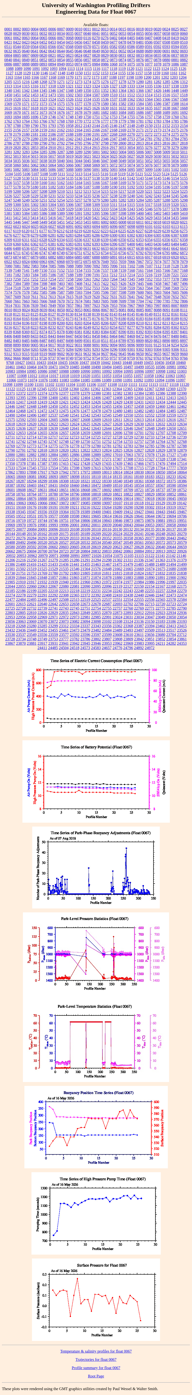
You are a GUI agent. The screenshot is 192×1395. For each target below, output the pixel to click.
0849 (26, 60)
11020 (85, 376)
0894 (52, 64)
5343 (131, 209)
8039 (43, 310)
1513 (140, 95)
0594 (175, 47)
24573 (85, 648)
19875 (139, 520)
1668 (184, 108)
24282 (171, 643)
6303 (140, 235)
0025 (175, 29)
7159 (122, 270)
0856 (78, 60)
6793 (148, 253)
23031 (128, 617)
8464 (114, 336)
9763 (157, 358)
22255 (150, 591)
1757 (149, 117)
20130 (117, 529)
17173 (32, 459)
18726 (150, 490)
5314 (122, 205)
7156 (96, 270)
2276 (184, 134)
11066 (11, 380)
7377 (166, 279)
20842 (117, 551)
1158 (148, 73)
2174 (166, 130)
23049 (160, 617)
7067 (140, 262)
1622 (61, 108)
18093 (53, 477)
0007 (61, 29)
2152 (166, 126)
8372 (35, 332)
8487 (43, 341)
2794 (70, 143)
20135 (149, 529)
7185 (43, 275)
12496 (32, 415)
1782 (149, 121)
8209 (131, 323)
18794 (64, 494)
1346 (52, 90)
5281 (114, 200)
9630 (70, 354)
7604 (166, 292)
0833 (140, 55)
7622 (105, 297)
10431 (31, 363)
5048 (114, 161)
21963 (96, 582)
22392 (96, 595)
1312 (184, 82)
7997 (158, 305)
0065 (43, 38)
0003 (26, 29)
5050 (131, 161)
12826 (128, 450)
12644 (107, 428)
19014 (128, 499)
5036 (26, 161)
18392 (21, 485)
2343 (78, 139)
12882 (32, 455)
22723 (171, 604)
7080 (8, 266)
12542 (85, 415)
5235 (87, 196)
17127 (171, 455)
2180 (26, 134)
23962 (117, 643)
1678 (78, 112)
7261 (87, 279)
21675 (160, 569)
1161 (173, 73)
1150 (78, 73)
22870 (107, 613)
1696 (35, 117)
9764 (166, 358)
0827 (87, 55)
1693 (8, 117)
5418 (69, 218)
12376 (53, 393)
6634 (114, 248)
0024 (166, 29)
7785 (166, 301)
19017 (139, 499)
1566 (166, 99)
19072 (64, 503)
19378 (75, 512)
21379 (182, 560)
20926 (182, 551)
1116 (96, 69)
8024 (26, 310)
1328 (122, 86)
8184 (149, 319)
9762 (148, 358)
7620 (96, 297)
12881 (21, 455)
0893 (43, 64)
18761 (21, 494)
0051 (105, 33)
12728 (117, 437)
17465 (128, 463)
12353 (53, 389)
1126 (182, 69)
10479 (64, 367)
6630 (78, 248)
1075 (131, 64)
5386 (43, 213)
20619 (96, 547)
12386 (160, 393)
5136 (78, 178)
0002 (17, 29)
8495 (52, 341)
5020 (78, 156)
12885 (64, 455)
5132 (43, 178)
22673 (85, 604)
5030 (158, 156)
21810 (96, 573)
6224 (113, 231)
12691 (107, 433)
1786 (184, 121)
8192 (184, 319)
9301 (131, 349)
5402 (158, 213)
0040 (87, 33)
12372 (21, 393)
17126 (160, 455)
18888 (42, 499)
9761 (140, 358)
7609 (17, 297)
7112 (157, 266)
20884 (139, 551)
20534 (96, 542)
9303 (149, 349)
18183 (149, 477)
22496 (42, 599)
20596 (42, 547)
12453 (85, 406)
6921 (184, 257)
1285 (166, 82)
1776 (96, 121)
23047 (150, 617)
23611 (139, 635)
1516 (166, 95)
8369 (26, 332)
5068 (87, 165)
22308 (64, 595)
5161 (52, 183)
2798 (105, 143)
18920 (64, 499)
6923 (17, 262)
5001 (96, 152)
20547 (117, 542)
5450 (52, 222)
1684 (122, 112)
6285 (87, 235)
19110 (128, 503)
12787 (171, 446)
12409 (128, 398)
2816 (166, 143)
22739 (42, 608)
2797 (96, 143)
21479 (128, 564)
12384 (139, 393)
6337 (87, 240)
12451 (64, 406)
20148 (21, 534)
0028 (8, 33)
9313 (17, 354)
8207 (114, 323)
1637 (158, 108)
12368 (160, 389)
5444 (184, 218)
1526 (70, 99)
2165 (87, 130)
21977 (128, 582)
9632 (87, 354)
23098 (96, 621)
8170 (52, 319)
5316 (140, 205)
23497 (139, 630)
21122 (149, 556)
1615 (8, 108)
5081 (8, 169)
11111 (133, 384)
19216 (85, 507)
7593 (78, 292)
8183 (140, 319)
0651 (114, 51)
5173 (158, 183)
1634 (140, 108)
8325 (184, 327)
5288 (166, 200)
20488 (10, 542)
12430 (128, 402)
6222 (96, 231)
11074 (32, 380)
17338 (171, 459)
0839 (184, 55)
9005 (35, 345)
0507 (158, 42)
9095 (122, 345)
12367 (149, 389)
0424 (35, 42)
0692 (175, 51)
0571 (96, 47)
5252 (52, 200)
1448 (175, 90)
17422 (75, 463)
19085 (85, 503)
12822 (85, 450)
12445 (182, 402)
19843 (107, 520)
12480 (117, 411)
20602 (53, 547)
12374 (42, 393)
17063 (128, 455)
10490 (96, 367)
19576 (42, 516)
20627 (128, 547)
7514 (8, 288)
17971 (75, 472)
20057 (160, 525)
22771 (150, 608)
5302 (35, 205)
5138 (96, 178)
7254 (52, 279)
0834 (149, 55)
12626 (96, 424)
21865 (75, 578)
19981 (42, 525)
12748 (64, 441)
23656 (149, 635)
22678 (96, 604)
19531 (32, 516)
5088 (70, 169)
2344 (87, 139)
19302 (149, 507)
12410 (139, 398)
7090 (87, 266)
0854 (61, 60)
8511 (105, 341)
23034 (139, 617)
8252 (96, 327)
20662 (10, 551)
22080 (64, 586)
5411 (8, 218)
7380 (184, 279)
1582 (122, 104)
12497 (42, 415)
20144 (10, 534)
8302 (175, 327)
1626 (96, 108)
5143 (140, 178)
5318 (157, 205)
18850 (160, 494)
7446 (149, 284)
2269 (122, 134)
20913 (160, 551)
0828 (96, 55)
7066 (131, 262)
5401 (149, 213)
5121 (139, 174)
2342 (70, 139)
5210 (61, 191)
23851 (150, 639)
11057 (138, 376)
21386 (10, 564)
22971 (53, 617)
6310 (17, 240)
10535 (150, 367)
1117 (105, 69)
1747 (61, 117)
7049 (105, 262)
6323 (34, 240)
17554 (53, 468)
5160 (43, 183)
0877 (149, 60)
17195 (53, 459)
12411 (149, 398)
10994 (117, 371)
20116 (106, 529)
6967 (52, 262)
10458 (170, 363)
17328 (160, 459)
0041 (96, 33)
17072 (139, 455)
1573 (43, 104)
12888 (85, 455)
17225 (64, 459)
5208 (43, 191)
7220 (166, 275)
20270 (182, 534)
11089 (106, 380)
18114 (106, 477)
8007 (175, 305)
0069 (78, 38)
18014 (117, 472)
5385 (35, 213)
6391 (78, 244)
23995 (150, 643)
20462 (182, 538)
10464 (32, 367)
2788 (26, 143)
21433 (53, 564)
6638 (140, 248)
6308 (184, 235)
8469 (131, 336)
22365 (75, 595)
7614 (61, 297)
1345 (43, 90)
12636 (21, 428)
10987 (53, 371)
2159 (43, 130)
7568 (166, 288)
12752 (107, 441)
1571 (26, 104)
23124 (128, 621)
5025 (114, 156)
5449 (43, 222)
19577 (53, 516)
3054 (131, 148)
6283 (70, 235)
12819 (53, 450)
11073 (22, 380)
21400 (21, 564)
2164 (78, 130)
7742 (149, 301)
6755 (113, 253)
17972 (85, 472)
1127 (9, 73)
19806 (85, 520)
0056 (149, 33)
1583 (131, 104)
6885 (78, 257)
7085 (52, 266)
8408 (17, 336)
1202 (165, 77)
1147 (53, 73)
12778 (75, 446)
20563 (150, 542)
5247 (8, 200)
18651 (64, 490)
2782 (158, 139)
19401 (107, 512)
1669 (8, 112)
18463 (85, 485)
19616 (117, 516)
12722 (64, 437)
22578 (171, 599)
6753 (96, 253)
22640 (42, 604)
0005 (43, 29)
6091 (70, 226)
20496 (32, 542)
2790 (43, 143)
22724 (182, 604)
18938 (85, 499)
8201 (70, 323)
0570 (87, 47)
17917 (42, 472)
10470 (42, 367)
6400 (131, 244)
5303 (43, 205)
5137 (87, 178)
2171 (140, 130)
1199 (138, 77)
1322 (78, 86)
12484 (160, 411)
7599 (131, 292)
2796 (87, 143)
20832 (96, 551)
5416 (52, 218)
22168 (171, 586)
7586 (52, 292)
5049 (122, 161)
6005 (114, 222)
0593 (166, 47)
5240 (131, 196)
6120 (26, 231)
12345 (42, 389)
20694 (32, 551)
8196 (26, 323)
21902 (182, 578)
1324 (96, 86)
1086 (175, 64)
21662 (117, 569)
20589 (21, 547)
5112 (70, 174)
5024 (105, 156)
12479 (107, 411)
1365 (131, 90)
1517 (175, 95)
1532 (78, 99)
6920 (175, 257)
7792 (175, 301)
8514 (113, 341)
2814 (149, 143)
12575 (10, 420)
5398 (122, 213)
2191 (96, 134)
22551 (117, 599)
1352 (105, 90)
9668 (26, 358)
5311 (113, 205)
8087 (149, 310)
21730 (10, 573)
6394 (105, 244)
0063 (26, 38)
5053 (158, 161)
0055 (140, 33)
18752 (182, 490)
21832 (160, 573)
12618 (10, 424)
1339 (184, 86)
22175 (182, 586)
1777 (105, 121)
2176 (184, 130)
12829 (160, 450)
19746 (53, 520)
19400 (96, 512)
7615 (69, 297)
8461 (105, 336)
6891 (114, 257)
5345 (140, 209)
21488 (150, 564)
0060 (184, 33)
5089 (78, 169)
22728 (21, 608)
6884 (70, 257)
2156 (17, 130)
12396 (32, 398)
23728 (10, 639)
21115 (139, 556)
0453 (52, 42)
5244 (166, 196)
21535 (64, 569)
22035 (182, 582)
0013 (105, 29)
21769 (42, 573)
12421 (64, 402)
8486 (35, 341)
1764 (26, 121)
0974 (78, 64)
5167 (105, 183)
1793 (52, 126)
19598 (75, 516)
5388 (52, 213)
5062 (35, 165)
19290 (128, 507)
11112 (143, 384)
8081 (122, 310)
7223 (8, 279)
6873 (8, 257)
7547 (61, 288)
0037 (78, 33)
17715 (139, 468)
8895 (175, 341)
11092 (138, 380)
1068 (114, 64)
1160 (165, 73)
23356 (107, 626)
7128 (175, 266)
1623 (70, 108)
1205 (8, 82)
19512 (21, 516)
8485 (26, 341)
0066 (52, 38)
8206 (105, 323)
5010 (175, 152)
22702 (128, 604)
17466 (139, 463)
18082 (42, 477)
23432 (10, 630)
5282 (122, 200)
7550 (78, 288)
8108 (175, 310)
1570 (17, 104)
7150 (43, 270)
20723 (64, 551)
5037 (35, 161)
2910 (52, 148)
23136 (139, 621)
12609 (96, 420)
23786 (85, 639)
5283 (131, 200)
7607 (8, 297)
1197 (121, 77)
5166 (96, 183)
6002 (105, 222)
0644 (61, 51)
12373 (32, 393)
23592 (75, 635)
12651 (182, 428)
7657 (184, 297)
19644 (150, 516)
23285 (42, 626)
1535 (96, 99)
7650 (166, 297)
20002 (85, 525)
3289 (78, 152)
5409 (175, 213)
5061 (26, 165)
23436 (21, 630)
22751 (85, 608)
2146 (114, 126)
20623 (117, 547)
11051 (96, 376)
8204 (87, 323)
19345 (21, 512)
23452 (42, 630)
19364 (64, 512)
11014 (43, 376)
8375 (52, 332)
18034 (150, 472)
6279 (35, 235)
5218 (131, 191)
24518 (74, 648)
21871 (85, 578)
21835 (171, 573)
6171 (34, 231)
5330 (78, 209)
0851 (35, 60)
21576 (96, 569)
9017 (52, 345)
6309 (8, 240)
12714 (31, 437)
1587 (166, 104)
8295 (166, 327)
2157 (26, 130)
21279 (53, 560)
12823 (96, 450)
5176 (184, 183)
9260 (17, 349)
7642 (140, 297)
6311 (26, 240)
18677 (96, 490)
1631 (114, 108)
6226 (131, 231)
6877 (26, 257)
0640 (26, 51)
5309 (96, 205)
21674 (150, 569)
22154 (149, 586)
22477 (10, 599)
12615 (160, 420)
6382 (61, 244)
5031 (166, 156)
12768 (182, 441)
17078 (150, 455)
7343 (122, 279)
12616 (171, 420)
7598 (122, 292)
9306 (175, 349)
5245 (175, 196)
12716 (42, 437)
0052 (114, 33)
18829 (150, 494)
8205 (96, 323)
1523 (43, 99)
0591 (148, 47)
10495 (117, 367)
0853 (52, 60)
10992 (107, 371)
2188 (70, 134)
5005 (131, 152)
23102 (107, 621)
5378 (175, 209)
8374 (43, 332)
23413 (171, 626)
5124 (166, 174)
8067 (105, 310)
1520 (17, 99)
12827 (139, 450)
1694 (17, 117)
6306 (166, 235)
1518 (184, 95)
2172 (149, 130)
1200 (148, 77)
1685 (131, 112)
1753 (114, 117)
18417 (42, 485)
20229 (128, 534)
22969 (42, 617)
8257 (122, 327)
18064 (182, 472)
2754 (140, 139)
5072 (114, 165)
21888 (139, 578)
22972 (64, 617)
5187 (87, 187)
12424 (85, 402)
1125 (173, 69)
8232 (52, 327)
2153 (175, 126)
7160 (131, 270)
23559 (53, 635)
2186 (52, 134)
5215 (105, 191)
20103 (64, 529)
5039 (52, 161)
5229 (35, 196)
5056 (175, 161)
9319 (43, 354)
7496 (184, 284)
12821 (75, 450)
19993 (53, 525)
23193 (182, 621)
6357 (175, 240)
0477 (114, 42)
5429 (148, 218)
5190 (114, 187)
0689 (149, 51)
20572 (160, 542)
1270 (52, 82)
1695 (26, 117)
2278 (17, 139)
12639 (53, 428)
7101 (122, 266)
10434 (52, 363)
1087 (184, 64)
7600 (140, 292)
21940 (64, 582)
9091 (96, 345)
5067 (78, 165)
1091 (36, 69)
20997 (86, 556)
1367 (149, 90)
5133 (52, 178)
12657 (64, 433)
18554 (139, 485)
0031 (35, 33)
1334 (140, 86)
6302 (131, 235)
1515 (157, 95)
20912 (150, 551)
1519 (8, 99)
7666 (43, 301)
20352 (107, 538)
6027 (52, 226)
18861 (182, 494)
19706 (182, 516)
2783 (166, 139)
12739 (182, 437)
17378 (21, 463)
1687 (149, 112)
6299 (105, 235)
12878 (171, 450)
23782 (75, 639)
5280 (105, 200)
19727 (32, 520)
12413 (171, 398)
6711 (17, 253)
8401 (184, 332)
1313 (8, 86)
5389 (61, 213)
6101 (149, 226)
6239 (166, 231)
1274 (87, 82)
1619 (43, 108)
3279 (175, 148)
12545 (107, 415)
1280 (140, 82)
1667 (175, 108)
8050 (61, 310)
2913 (78, 148)
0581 (105, 47)
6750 (69, 253)
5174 (166, 183)
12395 (21, 398)
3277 (157, 148)
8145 (131, 314)
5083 (26, 169)
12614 (149, 420)
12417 (21, 402)
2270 (131, 134)
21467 (107, 564)
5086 (52, 169)
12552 (150, 415)
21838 (182, 573)
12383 (128, 393)
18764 (32, 494)
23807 (107, 639)
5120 (130, 174)
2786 (8, 143)
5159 (35, 183)
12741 (10, 441)
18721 (139, 490)
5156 (8, 183)
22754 (96, 608)
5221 (148, 191)
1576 (70, 104)
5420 (87, 218)
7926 (105, 305)
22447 (160, 595)
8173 (70, 319)
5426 (140, 218)
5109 (53, 174)
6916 (140, 257)
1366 (140, 90)
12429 (117, 402)
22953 (10, 617)
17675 (117, 468)
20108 (75, 529)
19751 (64, 520)
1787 (8, 126)
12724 (85, 437)
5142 (131, 178)
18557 (150, 485)
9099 (140, 345)
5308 (87, 205)
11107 (102, 384)
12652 (10, 433)
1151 (87, 73)
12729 (128, 437)
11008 (22, 376)
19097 (107, 503)
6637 (131, 248)
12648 (150, 428)
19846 (117, 520)
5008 (158, 152)
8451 (87, 336)
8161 (175, 314)
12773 (32, 446)
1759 (166, 117)
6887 (87, 257)
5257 (78, 200)
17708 (128, 468)
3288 (70, 152)
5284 (140, 200)
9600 (52, 354)
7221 (175, 275)
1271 (61, 82)
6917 (149, 257)
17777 (171, 468)
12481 (128, 411)
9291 (87, 349)
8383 (96, 332)
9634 (96, 354)
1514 (148, 95)
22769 (139, 608)
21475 (117, 564)
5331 (87, 209)
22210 (53, 591)
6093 (87, 226)
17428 (85, 463)
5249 (26, 200)
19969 (10, 525)
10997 (150, 371)
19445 (171, 512)
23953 (107, 643)
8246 (78, 327)
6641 (166, 248)
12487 (182, 411)
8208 (122, 323)
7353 (158, 279)
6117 (8, 231)
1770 (78, 121)
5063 (43, 165)
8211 (148, 323)
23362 (117, 626)
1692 (184, 112)
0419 (175, 38)
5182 (52, 187)
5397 (114, 213)
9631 (78, 354)
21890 (150, 578)
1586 (158, 104)
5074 (131, 165)
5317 (148, 205)
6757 (131, 253)
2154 (184, 126)
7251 (26, 279)
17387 (42, 463)
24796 (128, 648)
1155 (122, 73)
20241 (139, 534)
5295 (175, 200)
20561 (139, 542)
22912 (139, 613)
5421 (96, 218)
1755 (131, 117)
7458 (158, 284)
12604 (42, 420)
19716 (10, 520)
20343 (96, 538)
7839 (35, 305)
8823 (157, 341)
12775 (53, 446)
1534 (87, 99)
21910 (21, 582)
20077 (21, 529)
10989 (75, 371)
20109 (85, 529)
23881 (32, 643)
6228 (148, 231)
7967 (131, 305)
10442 (106, 363)
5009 (166, 152)
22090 (85, 586)
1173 (95, 77)
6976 (96, 262)
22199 (32, 591)
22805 (21, 613)
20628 (139, 547)
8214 (175, 323)
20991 (75, 556)
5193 (140, 187)
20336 (85, 538)
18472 (96, 485)
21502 (21, 569)
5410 (184, 213)
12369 (171, 389)
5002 (105, 152)
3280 (184, 148)
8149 (148, 314)
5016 (43, 156)
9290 (78, 349)
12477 (85, 411)
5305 (61, 205)
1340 (8, 90)
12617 (182, 420)
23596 (85, 635)
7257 (61, 279)
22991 (107, 617)
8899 (17, 345)
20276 (21, 538)
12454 (96, 406)
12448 (32, 406)
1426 (158, 90)
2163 (70, 130)
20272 (10, 538)
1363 (114, 90)
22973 (75, 617)
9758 (122, 358)
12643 (96, 428)
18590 (171, 485)
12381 (107, 393)
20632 (150, 547)
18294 (32, 481)
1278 (122, 82)
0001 (8, 29)
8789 (122, 341)
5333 (105, 209)
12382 (117, 393)
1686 (140, 112)
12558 (160, 415)
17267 (96, 459)
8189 (175, 319)
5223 (166, 191)
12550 (128, 415)
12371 (10, 393)
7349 (140, 279)
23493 (128, 630)
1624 (78, 108)
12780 (96, 446)
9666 (17, 358)
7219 (157, 275)
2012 (78, 126)
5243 (158, 196)
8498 (70, 341)
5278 (87, 200)
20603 (64, 547)
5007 (149, 152)
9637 (105, 354)
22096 (107, 586)
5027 (131, 156)
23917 (42, 643)
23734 (21, 639)
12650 (171, 428)
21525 (42, 569)
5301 (26, 205)
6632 (96, 248)
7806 (184, 301)
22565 (160, 599)
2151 (158, 126)
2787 (17, 143)
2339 (43, 139)
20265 (171, 534)
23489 (117, 630)
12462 (182, 406)
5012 (8, 156)
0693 (184, 51)
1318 (52, 86)
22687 (107, 604)
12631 (150, 424)
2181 (35, 134)
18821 (117, 494)
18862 (10, 499)
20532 (85, 542)
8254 (114, 327)
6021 (184, 222)
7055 (114, 262)
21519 (32, 569)
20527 (64, 542)
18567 (160, 485)
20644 (171, 547)
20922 (171, 551)
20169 (53, 534)
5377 (166, 209)
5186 (78, 187)
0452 (43, 42)
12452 (75, 406)
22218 (75, 591)
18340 (117, 481)
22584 (182, 599)
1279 (131, 82)
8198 (43, 323)
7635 (122, 297)
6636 (122, 248)
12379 (85, 393)
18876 (32, 499)
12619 (21, 424)
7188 (70, 275)
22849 (85, 613)
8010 (8, 310)
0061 (8, 38)
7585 (43, 292)
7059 (122, 262)
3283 (26, 152)
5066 (70, 165)
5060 (17, 165)
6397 (122, 244)
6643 (184, 248)
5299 (8, 205)
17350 (10, 463)
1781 (140, 121)
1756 (140, 117)
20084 (32, 529)
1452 (26, 95)
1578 (87, 104)
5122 (148, 174)
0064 (35, 38)
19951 (182, 520)
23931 (53, 643)
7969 (140, 305)
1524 (52, 99)
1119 (122, 69)
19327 (182, 507)
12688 (96, 433)
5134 (61, 178)
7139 (8, 270)
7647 (148, 297)
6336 (78, 240)
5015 (35, 156)
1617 (26, 108)
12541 (75, 415)
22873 (117, 613)
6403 (149, 244)
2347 (114, 139)
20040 (117, 525)
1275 (96, 82)
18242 (182, 477)
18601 (10, 490)
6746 (34, 253)
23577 (64, 635)
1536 (105, 99)
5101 (166, 169)
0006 (52, 29)
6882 (52, 257)
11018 (64, 376)
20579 (182, 542)
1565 (158, 99)
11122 (10, 389)
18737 (160, 490)
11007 (11, 376)
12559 (171, 415)
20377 (150, 538)
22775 (160, 608)
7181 (8, 275)
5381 (8, 213)
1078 (158, 64)
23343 (96, 626)
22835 (64, 613)
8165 (26, 319)
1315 (26, 86)
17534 (21, 468)
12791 (21, 450)
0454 (61, 42)
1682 (105, 112)
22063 (42, 586)
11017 (53, 376)
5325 (35, 209)
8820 (148, 341)
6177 (43, 231)
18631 (42, 490)
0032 (43, 33)
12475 (64, 411)
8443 (52, 336)
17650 (107, 468)
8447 (70, 336)
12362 (96, 389)
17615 (96, 468)
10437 (84, 363)
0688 (140, 51)
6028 (61, 226)
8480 (175, 336)
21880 (117, 578)
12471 (32, 411)
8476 (158, 336)
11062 (159, 376)
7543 (43, 288)
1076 (140, 64)
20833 (107, 551)
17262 (75, 459)
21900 (171, 578)
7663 (26, 301)
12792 (32, 450)
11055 (127, 376)
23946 (96, 643)
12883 (42, 455)
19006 (117, 499)
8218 (26, 327)
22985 (96, 617)
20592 (32, 547)
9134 (166, 345)
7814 (8, 305)
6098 (131, 226)
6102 (158, 226)
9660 (184, 354)
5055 (166, 161)
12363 (106, 389)
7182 (17, 275)
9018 (61, 345)
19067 (53, 503)
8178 (105, 319)
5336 (122, 209)
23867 (10, 643)
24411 (42, 648)
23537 (21, 635)
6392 (87, 244)
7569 (175, 288)
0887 (17, 64)
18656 (75, 490)
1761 (184, 117)
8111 (184, 310)
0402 (113, 38)
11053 (106, 376)
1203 (174, 77)
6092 (78, 226)
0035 (70, 33)
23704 (171, 635)
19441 (150, 512)
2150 (149, 126)
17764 (160, 468)
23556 (42, 635)
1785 (175, 121)
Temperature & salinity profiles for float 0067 (96, 1351)
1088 (10, 69)
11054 (117, 376)
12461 (171, 406)
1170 (69, 77)
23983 (139, 643)
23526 (182, 630)
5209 (52, 191)
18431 (53, 485)
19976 (32, 525)
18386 (182, 481)
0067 (61, 38)
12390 (182, 393)
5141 (122, 178)
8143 (113, 314)
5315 (131, 205)
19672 (160, 516)
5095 (131, 169)
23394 (150, 626)
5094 (122, 169)
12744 (32, 441)
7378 (175, 279)
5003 (114, 152)
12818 (42, 450)
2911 (61, 148)
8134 (78, 314)
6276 (8, 235)
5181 (43, 187)
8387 (114, 332)
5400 (140, 213)
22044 (10, 586)
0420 (184, 38)
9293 (96, 349)
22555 (139, 599)
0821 (52, 55)
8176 (96, 319)
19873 (128, 520)
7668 (52, 301)
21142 (171, 556)
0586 (131, 47)
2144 (96, 126)
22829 (53, 613)
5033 (184, 156)
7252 (35, 279)
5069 (96, 165)
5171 (140, 183)
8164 (17, 319)
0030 (26, 33)
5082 (17, 169)
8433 (35, 336)
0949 (61, 64)
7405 (70, 284)
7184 (35, 275)
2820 (17, 148)
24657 (106, 648)
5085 (43, 169)
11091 (127, 380)
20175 (64, 534)
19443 (160, 512)
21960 (85, 582)
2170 (131, 130)
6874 (17, 257)
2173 (158, 130)
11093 (149, 380)
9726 (43, 358)
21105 (128, 556)
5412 (17, 218)
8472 (140, 336)
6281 (52, 235)
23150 (150, 621)
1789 (26, 126)
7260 (78, 279)
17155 (10, 459)
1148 (61, 73)
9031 (78, 345)
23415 (182, 626)
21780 (53, 573)
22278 (21, 595)
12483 (150, 411)
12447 (21, 406)
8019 (17, 310)
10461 (10, 367)
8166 (35, 319)
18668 (85, 490)
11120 (184, 384)
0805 (17, 55)
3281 (8, 152)
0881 (175, 60)
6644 (8, 253)
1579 (96, 104)
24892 (139, 648)
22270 (182, 591)
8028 (35, 310)
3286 (52, 152)
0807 (26, 55)
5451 (61, 222)
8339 (8, 332)
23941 (64, 643)
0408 (157, 38)
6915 (131, 257)
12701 (139, 433)
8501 (87, 341)
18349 (128, 481)
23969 (128, 643)
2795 (78, 143)
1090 (27, 69)
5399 (131, 213)
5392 (87, 213)
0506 (149, 42)
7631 (113, 297)
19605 (96, 516)
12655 (42, 433)
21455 (85, 564)
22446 (150, 595)
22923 (160, 613)
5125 (174, 174)
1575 (61, 104)
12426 (96, 402)
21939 (53, 582)
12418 (32, 402)
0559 (26, 47)
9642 (114, 354)
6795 (166, 253)
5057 (184, 161)
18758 (10, 494)
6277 (17, 235)
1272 (70, 82)
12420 (53, 402)
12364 (117, 389)
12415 (182, 398)
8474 (149, 336)
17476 (160, 463)
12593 (32, 420)
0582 (113, 47)
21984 (139, 582)
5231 (52, 196)
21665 (128, 569)
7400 (52, 284)
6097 (122, 226)
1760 (175, 117)
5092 (105, 169)
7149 (35, 270)
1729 (43, 117)
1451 (17, 95)
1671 (26, 112)
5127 (8, 178)
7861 (78, 305)
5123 (157, 174)
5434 (166, 218)
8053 (78, 310)
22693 (117, 604)
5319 (166, 205)
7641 (131, 297)
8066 (96, 310)
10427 (20, 363)
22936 (182, 613)
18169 (139, 477)
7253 (43, 279)
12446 (10, 406)
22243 (128, 591)
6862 (175, 253)
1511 (122, 95)
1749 (78, 117)
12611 (117, 420)
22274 (10, 595)
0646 (78, 51)
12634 (182, 424)
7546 (52, 288)
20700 (42, 551)
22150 (139, 586)
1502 (70, 95)
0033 (52, 33)
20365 (139, 538)
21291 (85, 560)
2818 (184, 143)
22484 (21, 599)
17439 (117, 463)
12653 (21, 433)
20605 (75, 547)
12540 (64, 415)
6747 (43, 253)
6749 (61, 253)
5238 (114, 196)
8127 (52, 314)
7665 (35, 301)
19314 (160, 507)
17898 (32, 472)
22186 (21, 591)
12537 (53, 415)
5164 (78, 183)
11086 (96, 380)
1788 (17, 126)
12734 (160, 437)
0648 (87, 51)
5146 (166, 178)
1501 (61, 95)
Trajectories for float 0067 (96, 1359)
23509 (150, 630)
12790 (10, 450)
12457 (128, 406)
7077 (166, 262)
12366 (138, 389)
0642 (43, 51)
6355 (157, 240)
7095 (105, 266)
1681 (96, 112)
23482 (96, 630)
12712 (21, 437)
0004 (35, 29)
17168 (21, 459)
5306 (70, 205)
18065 (10, 477)
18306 (53, 481)
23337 (85, 626)
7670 (61, 301)
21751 (21, 573)
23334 (75, 626)
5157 (17, 183)
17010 (117, 455)
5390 (70, 213)
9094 (114, 345)
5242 (149, 196)
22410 (117, 595)
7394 (35, 284)
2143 (87, 126)
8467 (122, 336)
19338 (10, 512)
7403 (61, 284)
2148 (131, 126)
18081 (32, 477)
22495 (32, 599)
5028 (140, 156)
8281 (149, 327)
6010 (131, 222)
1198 (130, 77)
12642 (85, 428)
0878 (158, 60)
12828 (150, 450)
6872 (184, 253)
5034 (8, 161)
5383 (17, 213)
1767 (52, 121)
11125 (21, 389)
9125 (158, 345)
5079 (175, 165)
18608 (21, 490)
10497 (128, 367)
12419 (42, 402)
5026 (122, 156)
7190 (87, 275)
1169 (61, 77)
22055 (21, 586)
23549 (32, 635)
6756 (122, 253)
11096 (170, 380)
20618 (85, 547)
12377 (64, 393)
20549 (128, 542)
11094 (159, 380)
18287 (21, 481)
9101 (149, 345)
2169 (122, 130)
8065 (87, 310)
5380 (184, 209)
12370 (181, 389)
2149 (140, 126)
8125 (34, 314)
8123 (26, 314)
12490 (10, 415)
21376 (171, 560)
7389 (26, 284)
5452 (70, 222)
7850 (61, 305)
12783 (128, 446)
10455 (149, 363)
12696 (117, 433)
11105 (81, 384)
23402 (160, 626)
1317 (43, 86)
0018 (140, 29)
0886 (8, 64)
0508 (166, 42)
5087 (61, 169)
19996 (64, 525)
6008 (122, 222)
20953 (21, 556)
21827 (149, 573)
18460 (75, 485)
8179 (114, 319)
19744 (42, 520)
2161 (52, 130)
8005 (166, 305)
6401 (140, 244)
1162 (182, 73)
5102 (175, 169)
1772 (87, 121)
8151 (157, 314)
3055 (140, 148)
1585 (149, 104)
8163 (8, 319)
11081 (53, 380)
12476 (75, 411)
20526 (53, 542)
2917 (113, 148)
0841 (17, 60)
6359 (8, 244)
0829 (105, 55)
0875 (131, 60)
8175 (87, 319)
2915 (96, 148)
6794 (157, 253)
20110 (96, 529)
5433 (157, 218)
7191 (96, 275)
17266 (85, 459)
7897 (87, 305)
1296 (175, 82)
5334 (114, 209)
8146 (140, 314)
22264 (171, 591)
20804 (85, 551)
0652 (122, 51)
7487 (175, 284)
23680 (160, 635)
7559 (131, 288)
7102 (131, 266)
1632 (122, 108)
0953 (70, 64)
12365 (128, 389)
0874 (122, 60)
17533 (10, 468)
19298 (139, 507)
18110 (96, 477)
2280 (35, 139)
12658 (75, 433)
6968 (61, 262)
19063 (21, 503)
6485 (184, 244)
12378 (75, 393)
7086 (61, 266)
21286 (75, 560)
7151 (52, 270)
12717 (53, 437)
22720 (160, 604)
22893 (128, 613)
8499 (78, 341)
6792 (140, 253)
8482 (8, 341)
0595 (184, 47)
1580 (105, 104)
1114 (79, 69)
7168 (184, 270)
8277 (131, 327)
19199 (64, 507)
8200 (61, 323)
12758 (150, 441)
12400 (53, 398)
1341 (17, 90)
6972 (78, 262)
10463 (21, 367)
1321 (70, 86)
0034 (61, 33)
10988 (64, 371)
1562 (131, 99)
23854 (171, 639)
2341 (61, 139)
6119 (17, 231)
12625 (85, 424)
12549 (117, 415)
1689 (166, 112)
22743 (64, 608)
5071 (105, 165)
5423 (113, 218)
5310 (105, 205)
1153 (104, 73)
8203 (78, 323)
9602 (61, 354)
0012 (96, 29)
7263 (105, 279)
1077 (149, 64)
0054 (131, 33)
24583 (96, 648)
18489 (107, 485)
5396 (105, 213)
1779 (122, 121)
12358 (63, 389)
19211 (74, 507)
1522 (35, 99)
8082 (131, 310)
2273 (158, 134)
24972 (149, 648)
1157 (139, 73)
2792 (61, 143)
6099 (140, 226)
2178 (8, 134)
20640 (160, 547)
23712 (182, 635)
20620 (107, 547)
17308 (128, 459)
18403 (32, 485)
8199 (52, 323)
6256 (175, 231)
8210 (140, 323)
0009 (70, 29)
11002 (171, 371)
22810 (32, 613)
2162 (61, 130)
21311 (128, 560)
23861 (182, 639)
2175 (175, 130)
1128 (18, 73)
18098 (75, 477)
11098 (7, 384)
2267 (105, 134)
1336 (158, 86)
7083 (35, 266)
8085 (140, 310)
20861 (128, 551)
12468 (21, 411)
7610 (26, 297)
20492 (21, 542)
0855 (70, 60)
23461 (64, 630)
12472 (42, 411)
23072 (53, 621)
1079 (166, 64)
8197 (35, 323)
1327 (114, 86)
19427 (139, 512)
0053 (122, 33)
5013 (17, 156)
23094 (85, 621)
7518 (17, 288)
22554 (128, 599)
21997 (171, 582)
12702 (150, 433)
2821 (26, 148)
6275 (184, 231)
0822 (61, 55)
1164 (18, 77)
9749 (69, 358)
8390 (122, 332)
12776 (64, 446)
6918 (158, 257)
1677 (70, 112)
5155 (184, 178)
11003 (182, 371)
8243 (70, 327)
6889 (105, 257)
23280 (32, 626)
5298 (184, 200)
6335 (69, 240)
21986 (150, 582)
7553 (96, 288)
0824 (78, 55)
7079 (184, 262)
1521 (26, 99)
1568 (184, 99)
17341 (182, 459)
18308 (64, 481)
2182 (43, 134)
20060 (182, 525)
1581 (114, 104)
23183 (160, 621)
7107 (149, 266)
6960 (35, 262)
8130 (69, 314)
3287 (61, 152)
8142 (105, 314)
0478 (122, 42)
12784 (139, 446)
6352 (131, 240)
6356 (166, 240)
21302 (117, 560)
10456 (159, 363)
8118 (8, 314)
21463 (96, 564)
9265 (35, 349)
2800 (122, 143)
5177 (8, 187)
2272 (149, 134)
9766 (184, 358)
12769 (10, 446)
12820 (64, 450)
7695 (105, 301)
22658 (75, 604)
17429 (96, 463)
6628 (61, 248)
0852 (43, 60)
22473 (171, 595)
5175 (175, 183)
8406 (8, 336)
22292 (53, 595)
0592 (157, 47)
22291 (42, 595)
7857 (70, 305)
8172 (61, 319)
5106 (26, 174)
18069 (21, 477)
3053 (122, 148)
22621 (32, 604)
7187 (61, 275)
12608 (85, 420)
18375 (171, 481)
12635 (10, 428)
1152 (96, 73)
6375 (43, 244)
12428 (107, 402)
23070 (42, 621)
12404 (85, 398)
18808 (85, 494)
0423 (26, 42)
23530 (10, 635)
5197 (175, 187)
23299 (53, 626)
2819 (8, 148)
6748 (52, 253)
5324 (26, 209)
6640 (158, 248)
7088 (70, 266)
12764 (160, 441)
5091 (96, 169)
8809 (140, 341)
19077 (75, 503)
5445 (8, 222)
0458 (96, 42)
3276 (148, 148)
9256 (184, 345)
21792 (64, 573)
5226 (8, 196)
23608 (117, 635)
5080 (184, 165)
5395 (96, 213)
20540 (107, 542)
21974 (117, 582)
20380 (160, 538)
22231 (96, 591)
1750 (87, 117)
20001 (75, 525)
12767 (171, 441)
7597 (114, 292)
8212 (157, 323)
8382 (87, 332)
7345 (131, 279)
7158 (114, 270)
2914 (87, 148)
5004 (122, 152)
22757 (117, 608)
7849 (52, 305)
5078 (166, 165)
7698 (114, 301)
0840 (8, 60)
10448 (127, 363)
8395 (166, 332)
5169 (122, 183)
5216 (113, 191)
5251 (43, 200)
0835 (158, 55)
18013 (107, 472)
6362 (35, 244)
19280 (117, 507)
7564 (149, 288)
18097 (64, 477)
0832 (131, 55)
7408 (78, 284)
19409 (117, 512)
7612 (43, 297)
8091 (166, 310)
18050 (160, 472)
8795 (131, 341)
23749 (42, 639)
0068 (70, 38)
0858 (96, 60)
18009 (96, 472)
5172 (149, 183)
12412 (160, 398)
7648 (157, 297)
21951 (75, 582)
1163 (9, 77)
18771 (42, 494)
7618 (78, 297)
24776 (117, 648)
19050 (182, 499)
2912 (69, 148)
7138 (184, 266)
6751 (78, 253)
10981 (171, 367)
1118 (113, 69)
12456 (117, 406)
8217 (17, 327)
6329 (52, 240)
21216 (21, 560)
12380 (96, 393)
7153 (70, 270)
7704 (140, 301)
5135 (70, 178)
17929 (53, 472)
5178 (17, 187)
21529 (53, 569)
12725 (96, 437)
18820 (107, 494)
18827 (139, 494)
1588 (175, 104)
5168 (114, 183)
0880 (166, 60)
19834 (96, 520)
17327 (150, 459)
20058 (171, 525)
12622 (53, 424)
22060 (32, 586)
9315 (26, 354)
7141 (26, 270)
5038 (43, 161)
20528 (75, 542)
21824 (139, 573)
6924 (26, 262)
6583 (52, 248)
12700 (128, 433)
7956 (122, 305)
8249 (87, 327)
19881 (160, 520)
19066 (42, 503)
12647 (139, 428)
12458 (139, 406)
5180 (35, 187)
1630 (105, 108)
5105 (17, 174)
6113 (175, 226)
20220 (107, 534)
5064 (52, 165)
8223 (35, 327)
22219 (85, 591)
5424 (122, 218)
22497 (53, 599)
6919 (166, 257)
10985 (32, 371)
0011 (87, 29)
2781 (149, 139)
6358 (184, 240)
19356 (42, 512)
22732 (32, 608)
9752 (87, 358)
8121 (17, 314)
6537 (35, 248)
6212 (61, 231)
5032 (175, 156)
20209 (96, 534)
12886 (75, 455)
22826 (42, 613)
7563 (140, 288)
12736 (171, 437)
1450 (8, 95)
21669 (139, 569)
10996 (139, 371)
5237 (105, 196)
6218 (69, 231)
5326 (43, 209)
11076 (43, 380)
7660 (8, 301)
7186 (52, 275)
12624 (75, 424)
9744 (61, 358)
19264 (106, 507)
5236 (96, 196)
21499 (182, 564)
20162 (42, 534)
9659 (175, 354)
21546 (75, 569)
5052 (149, 161)
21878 (107, 578)
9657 (166, 354)
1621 (52, 108)
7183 (26, 275)
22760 (128, 608)
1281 (149, 82)
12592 (21, 420)
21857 (53, 578)
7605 (175, 292)
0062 (17, 38)
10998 (160, 371)
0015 (122, 29)
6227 (140, 231)
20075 (10, 529)
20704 (53, 551)
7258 (70, 279)
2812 (131, 143)
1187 (104, 77)
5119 (121, 174)
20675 (21, 551)
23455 (53, 630)
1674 (52, 112)
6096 (114, 226)
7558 (122, 288)
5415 (43, 218)
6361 (26, 244)
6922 (8, 262)
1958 (70, 126)
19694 (171, 516)
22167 (160, 586)
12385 (150, 393)
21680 (171, 569)
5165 (87, 183)
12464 (10, 411)
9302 (140, 349)
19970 (21, 525)
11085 (85, 380)
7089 (78, 266)
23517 (171, 630)
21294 (96, 560)
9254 (175, 345)
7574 (8, 292)
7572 (184, 288)
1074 (122, 64)
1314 (17, 86)
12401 (64, 398)
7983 (149, 305)
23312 (64, 626)
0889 (35, 64)
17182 (42, 459)
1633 (131, 108)
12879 (182, 450)
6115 (184, 226)
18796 (75, 494)
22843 (75, 613)
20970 (43, 556)
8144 (122, 314)
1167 (44, 77)
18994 (107, 499)
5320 (175, 205)
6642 (175, 248)
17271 (107, 459)
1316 (35, 86)
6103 (166, 226)
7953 (114, 305)
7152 (61, 270)
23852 (160, 639)
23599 (107, 635)
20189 (85, 534)
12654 (32, 433)
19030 (160, 499)
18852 (171, 494)
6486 (8, 248)
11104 (70, 384)
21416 (32, 564)
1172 (87, 77)
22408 (107, 595)
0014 (113, 29)
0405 (131, 38)
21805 (85, 573)
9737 (52, 358)
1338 (175, 86)
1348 (70, 90)
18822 (128, 494)
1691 (175, 112)
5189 (105, 187)
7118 (166, 266)
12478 (96, 411)
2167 (105, 130)
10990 (85, 371)
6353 (140, 240)
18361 (139, 481)
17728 (150, 468)
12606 (64, 420)
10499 (139, 367)
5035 (17, 161)
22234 (107, 591)
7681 (87, 301)
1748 (70, 117)
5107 (35, 174)
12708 (171, 433)
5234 (78, 196)
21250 (32, 560)
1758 (158, 117)
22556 (150, 599)
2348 (122, 139)
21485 (139, 564)
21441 (75, 564)
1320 (61, 86)
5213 (87, 191)
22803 (10, 613)
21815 (117, 573)
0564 (34, 47)
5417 (61, 218)
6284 (78, 235)
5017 (52, 156)
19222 (96, 507)
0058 (166, 33)
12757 (139, 441)
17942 (64, 472)
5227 (17, 196)
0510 (184, 42)
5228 (26, 196)
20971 (54, 556)
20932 (11, 556)
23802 (96, 639)
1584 (140, 104)
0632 (8, 51)
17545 (32, 468)
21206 (10, 560)
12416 (10, 402)
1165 (26, 77)
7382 (8, 284)
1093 (54, 69)
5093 (114, 169)
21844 (21, 578)
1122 (148, 69)
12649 (160, 428)
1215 (17, 82)
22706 (139, 604)
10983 (10, 371)
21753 (32, 573)
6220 (87, 231)
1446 (166, 90)
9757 (113, 358)
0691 (166, 51)
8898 (8, 345)
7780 (158, 301)
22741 (53, 608)
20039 (106, 525)
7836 (26, 305)
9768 (10, 363)
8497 (61, 341)
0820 (43, 55)
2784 (175, 139)
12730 (139, 437)
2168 (114, 130)
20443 (171, 538)
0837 (175, 55)
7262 (96, 279)
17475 (150, 463)
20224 (117, 534)
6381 (52, 244)
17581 (64, 468)
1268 (43, 82)
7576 (17, 292)
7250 (17, 279)
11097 (180, 380)
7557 (114, 288)
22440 (139, 595)
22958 (32, 617)
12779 (85, 446)
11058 (149, 376)
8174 (78, 319)
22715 (150, 604)
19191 (53, 507)
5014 (26, 156)
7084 (43, 266)
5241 (140, 196)
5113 (78, 174)
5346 (149, 209)
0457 (87, 42)
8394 (158, 332)
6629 (70, 248)
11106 (91, 384)
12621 (42, 424)
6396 (114, 244)
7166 (166, 270)
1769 (70, 121)
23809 (128, 639)
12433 (150, 402)
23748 (32, 639)
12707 (160, 433)
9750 (78, 358)
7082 (26, 266)
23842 (139, 639)
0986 (105, 64)
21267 (42, 560)
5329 (70, 209)
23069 (32, 621)
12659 (85, 433)
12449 (42, 406)
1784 (166, 121)
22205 (42, 591)
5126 (183, 174)
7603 (158, 292)
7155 (87, 270)
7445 (140, 284)
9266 (43, 349)
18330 (107, 481)
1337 (166, 86)
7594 (87, 292)
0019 (148, 29)
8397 (175, 332)
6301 (122, 235)
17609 (85, 468)
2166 (96, 130)
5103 (184, 169)
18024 (128, 472)
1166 (35, 77)
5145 (158, 178)
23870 (21, 643)
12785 (150, 446)
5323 (17, 209)
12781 (107, 446)
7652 (175, 297)
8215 (184, 323)
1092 (45, 69)
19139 (171, 503)
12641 (75, 428)
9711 (34, 358)
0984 (96, 64)
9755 (105, 358)
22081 (75, 586)
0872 (105, 60)
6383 (70, 244)
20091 (42, 529)
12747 (53, 441)
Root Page (96, 1376)
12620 (32, 424)
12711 (10, 437)
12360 (74, 389)
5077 (158, 165)
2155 (8, 130)
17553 (42, 468)
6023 (17, 226)
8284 (158, 327)
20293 (42, 538)
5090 (87, 169)
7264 (114, 279)
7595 (96, 292)
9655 (158, 354)
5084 (35, 169)
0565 (43, 47)
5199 (8, 191)
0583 (122, 47)
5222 (157, 191)
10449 (138, 363)
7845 (43, 305)
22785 (171, 608)
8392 (140, 332)
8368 (17, 332)
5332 (96, 209)
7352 (149, 279)
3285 (43, 152)
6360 (17, 244)
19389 (85, 512)
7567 (158, 288)
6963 (43, 262)
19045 (171, 499)
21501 (10, 569)
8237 (61, 327)
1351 (96, 90)
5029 (149, 156)
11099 (18, 384)
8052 (70, 310)
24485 (53, 648)
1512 (131, 95)
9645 (122, 354)
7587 (61, 292)
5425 (131, 218)
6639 (149, 248)
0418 (166, 38)
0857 (87, 60)
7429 (131, 284)
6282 (61, 235)
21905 (10, 582)
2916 (105, 148)
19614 (107, 516)
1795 (61, 126)
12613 (139, 420)
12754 (117, 441)
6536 (26, 248)
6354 (148, 240)
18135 (117, 477)
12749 (75, 441)
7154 (78, 270)
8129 (61, 314)
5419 (78, 218)
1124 (165, 69)
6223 (105, 231)
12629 (128, 424)
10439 (95, 363)
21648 (107, 569)
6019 (166, 222)
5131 (35, 178)
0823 (70, 55)
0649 (96, 51)
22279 (32, 595)
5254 (61, 200)
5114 (87, 174)
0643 (52, 51)
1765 (35, 121)
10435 (63, 363)
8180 (122, 319)
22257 (160, 591)
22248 (139, 591)
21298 (107, 560)
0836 (166, 55)
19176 (32, 507)
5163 (70, 183)
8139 (96, 314)
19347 (32, 512)
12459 (150, 406)
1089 (18, 69)
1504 (87, 95)
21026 (96, 556)
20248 (160, 534)
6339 (105, 240)
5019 (70, 156)
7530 (26, 288)
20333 (75, 538)
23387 (139, 626)
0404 (122, 38)
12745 (42, 441)
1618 (35, 108)
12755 (128, 441)
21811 (106, 573)
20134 (139, 529)
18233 (171, 477)
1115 (88, 69)
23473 (75, 630)
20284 (32, 538)
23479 (85, 630)
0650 (105, 51)
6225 (122, 231)
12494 (21, 415)
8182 (131, 319)
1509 (105, 95)
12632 (160, 424)
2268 (114, 134)
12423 (75, 402)
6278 (26, 235)
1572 (35, 104)
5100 (158, 169)
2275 (175, 134)
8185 (158, 319)
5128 (17, 178)
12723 (74, 437)
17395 (53, 463)
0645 (70, 51)
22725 (10, 608)
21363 (160, 560)
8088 (158, 310)
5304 (52, 205)
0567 (61, 47)
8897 (184, 341)
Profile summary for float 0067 (96, 1368)
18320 (75, 481)
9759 (131, 358)
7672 (70, 301)
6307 (175, 235)
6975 (87, 262)
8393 (149, 332)
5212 (78, 191)
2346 (105, 139)
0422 (17, 42)
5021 (87, 156)
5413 (26, 218)
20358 (128, 538)
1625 (87, 108)
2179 (17, 134)
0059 (175, 33)
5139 (105, 178)
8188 (166, 319)
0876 (140, 60)
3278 (166, 148)
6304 (149, 235)
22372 (85, 595)
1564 (149, 99)
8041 (52, 310)
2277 (8, 139)
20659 (182, 547)
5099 (149, 169)
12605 (53, 420)
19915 (171, 520)
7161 (140, 270)
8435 (43, 336)
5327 (52, 209)
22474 (182, 595)
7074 (158, 262)
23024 (117, 617)
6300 (114, 235)
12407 (107, 398)
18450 (64, 485)
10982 (182, 367)
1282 (158, 82)
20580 (10, 547)
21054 (107, 556)
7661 (17, 301)
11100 (28, 384)
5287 (158, 200)
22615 (21, 604)
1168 (52, 77)
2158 (35, 130)
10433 (41, 363)
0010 (78, 29)
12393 (10, 398)
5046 (96, 161)
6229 (157, 231)
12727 (106, 437)
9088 (87, 345)
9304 (158, 349)
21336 (139, 560)
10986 (42, 371)
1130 (35, 73)
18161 (128, 477)
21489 (160, 564)
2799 (114, 143)
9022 (70, 345)
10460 (181, 363)
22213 (64, 591)
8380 (70, 332)
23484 (107, 630)
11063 (170, 376)
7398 (43, 284)
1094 (62, 69)
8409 (26, 336)
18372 (160, 481)
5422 (105, 218)
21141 (160, 556)
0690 (158, 51)
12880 (10, 455)
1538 (122, 99)
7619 (87, 297)
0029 (17, 33)
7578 (26, 292)
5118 (113, 174)
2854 (43, 148)
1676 (61, 112)
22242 (117, 591)
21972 (107, 582)
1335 (149, 86)
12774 (42, 446)
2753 (131, 139)
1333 (131, 86)
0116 (87, 38)
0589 (140, 47)
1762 (8, 121)
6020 (175, 222)
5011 (184, 152)
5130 (26, 178)
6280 (43, 235)
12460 (160, 406)
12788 (182, 446)
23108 (117, 621)
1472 (43, 95)
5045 (87, 161)
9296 (114, 349)
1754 (122, 117)
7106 (140, 266)
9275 (61, 349)
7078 (175, 262)
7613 (52, 297)
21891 (160, 578)
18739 (171, 490)
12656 (53, 433)
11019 (75, 376)
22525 (96, 599)
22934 (171, 613)
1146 (44, 73)
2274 (166, 134)
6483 (166, 244)
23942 (75, 643)
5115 (96, 174)
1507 (96, 95)
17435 (107, 463)
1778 (114, 121)
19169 (21, 507)
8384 (105, 332)
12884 (53, 455)
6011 (140, 222)
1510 (114, 95)
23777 (64, 639)
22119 (117, 586)
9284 (70, 349)
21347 (149, 560)
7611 (34, 297)
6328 (43, 240)
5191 (122, 187)
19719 (21, 520)
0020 (157, 29)
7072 (149, 262)
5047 (105, 161)
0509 (175, 42)
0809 (35, 55)
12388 (171, 393)
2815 (158, 143)
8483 (17, 341)
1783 (158, 121)
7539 (35, 288)
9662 (8, 358)
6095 (105, 226)
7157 (105, 270)
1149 (70, 73)
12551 (139, 415)
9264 (26, 349)
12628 (117, 424)
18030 (139, 472)
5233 (70, 196)
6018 (157, 222)
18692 (107, 490)
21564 (85, 569)
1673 (43, 112)
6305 (158, 235)
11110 (122, 384)
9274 (52, 349)
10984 (21, 371)
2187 (61, 134)
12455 (107, 406)
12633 (171, 424)
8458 (96, 336)
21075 (118, 556)
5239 (122, 196)
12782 (117, 446)
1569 (8, 104)
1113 (71, 69)
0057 (158, 33)
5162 (61, 183)
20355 (117, 538)
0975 (87, 64)
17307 (117, 459)
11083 (64, 380)
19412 (128, 512)
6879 (35, 257)
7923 (96, 305)
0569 (78, 47)
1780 (131, 121)
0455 (70, 42)
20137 (171, 529)
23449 (32, 630)
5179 (26, 187)
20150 (32, 534)
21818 (128, 573)
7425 (114, 284)
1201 (156, 77)
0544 (17, 47)
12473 (53, 411)
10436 (74, 363)
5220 (140, 191)
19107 (117, 503)
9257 (8, 349)
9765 (175, 358)
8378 (61, 332)
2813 (140, 143)
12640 (64, 428)
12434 (160, 402)
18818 (96, 494)
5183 (61, 187)
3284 (35, 152)
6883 (61, 257)
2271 (140, 134)
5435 (175, 218)
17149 (182, 455)
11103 (60, 384)
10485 (75, 367)
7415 (96, 284)
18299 (42, 481)
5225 (184, 191)
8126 (43, 314)
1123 (156, 69)
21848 (42, 578)
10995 (128, 371)
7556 (105, 288)
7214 (131, 275)
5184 (70, 187)
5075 (140, 165)
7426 (122, 284)
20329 (64, 538)
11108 (112, 384)
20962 (32, 556)
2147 (122, 126)
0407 (148, 38)
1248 (35, 82)
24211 (160, 643)
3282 (17, 152)
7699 (122, 301)
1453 (35, 95)
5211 (69, 191)
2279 (26, 139)
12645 (117, 428)
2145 (105, 126)
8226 (43, 327)
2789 (35, 143)
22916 (150, 613)
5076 (149, 165)
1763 (17, 121)
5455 (87, 222)
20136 (160, 529)
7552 (87, 288)
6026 (43, 226)
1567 (175, 99)
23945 (85, 643)
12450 (53, 406)
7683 (96, 301)
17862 (10, 472)
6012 (148, 222)
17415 (64, 463)
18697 (117, 490)
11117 (163, 384)
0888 (26, 64)
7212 (113, 275)
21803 (75, 573)
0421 (8, 42)
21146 (181, 556)
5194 (149, 187)
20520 (42, 542)
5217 (122, 191)
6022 (8, 226)
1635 (149, 108)
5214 (96, 191)
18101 (85, 477)
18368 (150, 481)
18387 (10, 485)
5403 (166, 213)
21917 (32, 582)
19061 (10, 503)
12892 (107, 455)
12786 (160, 446)
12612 (128, 420)
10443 (116, 363)
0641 (35, 51)
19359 (53, 512)
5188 (96, 187)
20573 (171, 542)
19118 (139, 503)
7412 (87, 284)
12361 (85, 389)
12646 (128, 428)
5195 (158, 187)
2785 (184, 139)
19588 (64, 516)
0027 (184, 29)
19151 (10, 507)
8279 (140, 327)
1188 (113, 77)
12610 (107, 420)
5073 (122, 165)
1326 (105, 86)
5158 (26, 183)
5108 (44, 174)
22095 (96, 586)
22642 (53, 604)
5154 (175, 178)
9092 (105, 345)
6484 (175, 244)
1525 (61, 99)
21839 (10, 578)
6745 (26, 253)
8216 (8, 327)
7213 (122, 275)
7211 (105, 275)
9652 (149, 354)
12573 (182, 415)
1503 (78, 95)
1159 (156, 73)
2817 (175, 143)
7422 (105, 284)
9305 (166, 349)
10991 (96, 371)
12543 (96, 415)
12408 (117, 398)
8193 (8, 323)
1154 (113, 73)
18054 (171, 472)
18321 (85, 481)
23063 (21, 621)
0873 (114, 60)
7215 (140, 275)
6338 (96, 240)
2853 (35, 148)
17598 (75, 468)
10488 (85, 367)
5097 (140, 169)
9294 (105, 349)
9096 (131, 345)
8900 (26, 345)
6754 (105, 253)
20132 (128, 529)
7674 (78, 301)
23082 (75, 621)
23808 (117, 639)
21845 (32, 578)
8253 (105, 327)
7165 (158, 270)
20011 (96, 525)
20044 (139, 525)
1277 (114, 82)
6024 (26, 226)
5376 (158, 209)
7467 (166, 284)
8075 (114, 310)
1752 (105, 117)
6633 (105, 248)
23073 (64, 621)
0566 (52, 47)
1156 (130, 73)
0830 (114, 55)
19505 (10, 516)
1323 (87, 86)
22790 (182, 608)
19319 (171, 507)
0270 (96, 38)
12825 (117, 450)
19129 (160, 503)
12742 (21, 441)
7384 (17, 284)
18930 (75, 499)
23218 (10, 626)
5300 (17, 205)
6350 (122, 240)
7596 (105, 292)
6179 (52, 231)
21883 (128, 578)
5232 (61, 196)
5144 (149, 178)
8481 (184, 336)
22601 (10, 604)
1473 (52, 95)
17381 (32, 463)
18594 (182, 485)
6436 (158, 244)
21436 (64, 564)
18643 (53, 490)
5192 (131, 187)
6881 (43, 257)
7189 (78, 275)
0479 (131, 42)
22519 (85, 599)
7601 (149, 292)
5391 (78, 213)
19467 (182, 512)
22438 (128, 595)
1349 (78, 90)
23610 (128, 635)
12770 (21, 446)
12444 (171, 402)
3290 (87, 152)
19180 (42, 507)
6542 (43, 248)
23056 (10, 621)
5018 (61, 156)
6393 (96, 244)
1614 (184, 104)
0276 (105, 38)
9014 (43, 345)
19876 (150, 520)
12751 (96, 441)
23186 (171, 621)
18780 (53, 494)
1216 (26, 82)
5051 (140, 161)
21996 (160, 582)
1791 (43, 126)
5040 (61, 161)
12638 (42, 428)
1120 (130, 69)
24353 (182, 643)
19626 (128, 516)
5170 (131, 183)
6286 (96, 235)
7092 (96, 266)
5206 (26, 191)
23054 (182, 617)
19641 (139, 516)
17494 (171, 463)
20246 (150, 534)
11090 (117, 380)
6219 (78, 231)
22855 (96, 613)
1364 (122, 90)
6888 (96, 257)
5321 (184, 205)
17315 (139, 459)
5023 (96, 156)
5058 (8, 165)
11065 (180, 376)
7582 (35, 292)
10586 (160, 367)
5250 (35, 200)
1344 (35, 90)
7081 (17, 266)
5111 (61, 174)
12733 (149, 437)
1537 (114, 99)
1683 (114, 112)
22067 (53, 586)
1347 (61, 90)
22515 (75, 599)
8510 (96, 341)
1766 (43, 121)
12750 (85, 441)
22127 (128, 586)
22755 (107, 608)
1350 (87, 90)
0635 (17, 51)
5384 (26, 213)
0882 (184, 60)
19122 (149, 503)
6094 (96, 226)
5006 (140, 152)
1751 (96, 117)
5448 (35, 222)
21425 (42, 564)
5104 (9, 174)
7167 (175, 270)
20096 (53, 529)
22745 (75, 608)
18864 (21, 499)
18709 (128, 490)
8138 (87, 314)
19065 (32, 503)
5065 (61, 165)
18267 (10, 481)
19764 (75, 520)
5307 (78, 205)
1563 (140, 99)
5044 (78, 161)
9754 (96, 358)
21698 (182, 569)
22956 (21, 617)
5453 (78, 222)
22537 (107, 599)
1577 (78, 104)
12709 (182, 433)
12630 (139, 424)
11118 (174, 384)
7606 (184, 292)
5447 (26, 222)
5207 (35, 191)
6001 (96, 222)
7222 (184, 275)
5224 (175, 191)
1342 (26, 90)
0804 (8, 55)
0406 (140, 38)
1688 (158, 112)
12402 (75, 398)
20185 (75, 534)
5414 (34, 218)
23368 (128, 626)
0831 (122, 55)
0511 (8, 47)
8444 (61, 336)
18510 (117, 485)
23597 (96, 635)
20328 (53, 538)
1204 (183, 77)
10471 (53, 367)
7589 (70, 292)
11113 (153, 384)
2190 (87, 134)
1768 (61, 121)
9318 (35, 354)
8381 (78, 332)
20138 (182, 529)
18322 (96, 481)
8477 (166, 336)
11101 (39, 384)
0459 (105, 42)
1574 (52, 104)
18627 (32, 490)
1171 (78, 77)
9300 (122, 349)
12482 (139, 411)
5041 (70, 161)
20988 (64, 556)
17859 (182, 468)
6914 (122, 257)
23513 (160, 630)
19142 (182, 503)
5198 (184, 187)
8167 (43, 319)
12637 (32, 428)
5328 (61, 209)
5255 (70, 200)
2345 (96, 139)
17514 (182, 463)
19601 (85, 516)
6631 (87, 248)
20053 (149, 525)
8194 (17, 323)
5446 (17, 222)
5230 (43, 196)
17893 (21, 472)
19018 (150, 499)
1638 (166, 108)
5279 (96, 200)
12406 (96, 398)
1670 (17, 112)
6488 (17, 248)
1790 (35, 126)
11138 (31, 389)
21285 (64, 560)
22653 (64, 604)
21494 (171, 564)
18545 (128, 485)
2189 (78, 134)
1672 (35, 112)
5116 (104, 174)
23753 (53, 639)
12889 (96, 455)
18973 (96, 499)
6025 (35, 226)
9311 (184, 349)
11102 (49, 384)
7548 (70, 288)
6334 (61, 240)
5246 (184, 196)
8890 (166, 341)
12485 (171, 411)
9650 (140, 354)
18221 (160, 477)
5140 (114, 178)
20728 (75, 551)
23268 (21, 626)
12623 (64, 424)
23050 (171, 617)
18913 (53, 499)
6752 (87, 253)
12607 (75, 420)
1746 (52, 117)
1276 (105, 82)
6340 (113, 240)
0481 (140, 42)
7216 (148, 275)
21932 (42, 582)
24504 (64, 648)
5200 (17, 191)
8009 (184, 305)
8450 (78, 336)
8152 (166, 314)
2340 (52, 139)
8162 (184, 314)
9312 (8, 354)
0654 (131, 51)
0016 (131, 29)
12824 (107, 450)
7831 (17, 305)
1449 (184, 90)
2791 (52, 143)
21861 (64, 578)
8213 (166, 323)
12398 (42, 398)
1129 (27, 73)
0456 (78, 42)
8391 (131, 332)
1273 (78, 82)
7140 (17, 270)
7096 (114, 266)
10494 (107, 367)
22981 (85, 617)
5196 (166, 187)
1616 (17, 108)
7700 (131, 301)
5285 (149, 200)
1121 (139, 69)
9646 (131, 354)
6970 (70, 262)
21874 (96, 578)
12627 (107, 424)
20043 (128, 525)
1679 (87, 112)
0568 (69, 47)
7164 (149, 270)
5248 (17, 200)
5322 (8, 209)
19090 (96, 503)
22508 (64, 599)
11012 (32, 376)
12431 (139, 402)
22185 (10, 591)
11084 (75, 380)
